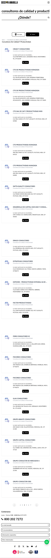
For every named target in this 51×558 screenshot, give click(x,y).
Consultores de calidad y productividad (17, 39)
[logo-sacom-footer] (25, 550)
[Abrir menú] (48, 2)
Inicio (3, 39)
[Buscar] (48, 17)
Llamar (25, 62)
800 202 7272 (13, 519)
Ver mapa (18, 34)
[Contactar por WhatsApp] (46, 542)
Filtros (32, 34)
